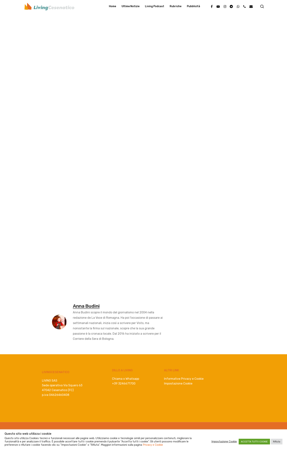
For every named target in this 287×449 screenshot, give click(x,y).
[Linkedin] (70, 190)
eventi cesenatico (85, 296)
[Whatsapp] (77, 190)
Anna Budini (37, 56)
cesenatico (61, 296)
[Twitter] (62, 190)
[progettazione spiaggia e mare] (143, 184)
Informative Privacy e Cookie (184, 378)
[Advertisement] (143, 101)
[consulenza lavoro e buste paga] (131, 280)
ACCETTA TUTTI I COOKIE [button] (254, 441)
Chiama (117, 378)
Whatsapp (132, 378)
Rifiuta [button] (276, 441)
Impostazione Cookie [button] (178, 383)
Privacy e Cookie (153, 444)
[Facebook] (55, 190)
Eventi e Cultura (35, 31)
